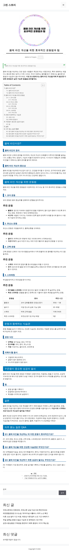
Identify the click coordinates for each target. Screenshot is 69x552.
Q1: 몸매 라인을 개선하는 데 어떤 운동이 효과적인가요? (26, 131)
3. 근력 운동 (12, 106)
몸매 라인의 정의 (14, 91)
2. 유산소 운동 (13, 102)
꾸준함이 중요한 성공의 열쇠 (15, 122)
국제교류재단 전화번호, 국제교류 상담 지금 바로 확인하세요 (25, 510)
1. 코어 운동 (12, 97)
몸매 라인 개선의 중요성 (16, 93)
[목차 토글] (42, 85)
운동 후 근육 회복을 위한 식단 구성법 (35, 476)
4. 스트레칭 (12, 110)
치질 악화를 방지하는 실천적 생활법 (35, 478)
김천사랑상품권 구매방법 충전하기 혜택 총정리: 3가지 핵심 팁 (26, 523)
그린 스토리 (9, 4)
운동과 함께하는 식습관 (13, 115)
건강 (35, 473)
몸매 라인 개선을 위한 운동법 (15, 95)
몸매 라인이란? (10, 88)
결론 (7, 126)
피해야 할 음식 (13, 119)
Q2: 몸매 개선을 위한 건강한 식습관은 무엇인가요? (24, 134)
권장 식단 (12, 117)
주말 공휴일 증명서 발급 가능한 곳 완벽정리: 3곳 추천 (23, 520)
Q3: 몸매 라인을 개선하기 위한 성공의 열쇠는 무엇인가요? (26, 136)
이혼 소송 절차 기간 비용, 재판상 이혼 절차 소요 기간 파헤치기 (26, 516)
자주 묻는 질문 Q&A (12, 129)
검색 (4, 489)
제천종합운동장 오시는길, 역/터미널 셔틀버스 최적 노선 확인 (25, 513)
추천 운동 (14, 100)
